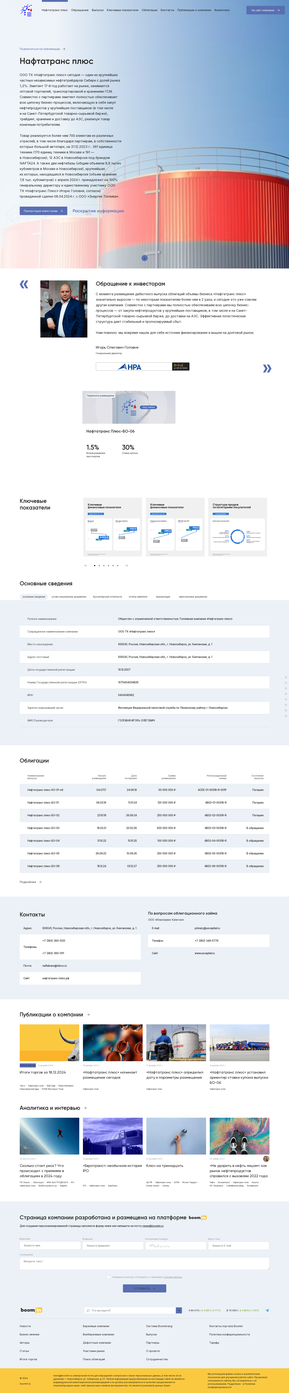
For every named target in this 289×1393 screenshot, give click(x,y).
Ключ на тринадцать (164, 1165)
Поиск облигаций (94, 1359)
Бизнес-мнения (29, 1334)
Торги (22, 1086)
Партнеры (152, 1342)
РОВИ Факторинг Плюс (53, 1089)
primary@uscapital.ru (207, 928)
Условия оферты (173, 1277)
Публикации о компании (194, 10)
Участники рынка (94, 1350)
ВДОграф (51, 1086)
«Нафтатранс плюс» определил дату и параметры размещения (174, 1075)
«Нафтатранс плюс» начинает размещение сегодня (110, 1075)
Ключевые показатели (122, 10)
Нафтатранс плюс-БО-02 (43, 815)
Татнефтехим (252, 1186)
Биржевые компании (96, 1326)
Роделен (63, 1186)
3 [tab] (104, 565)
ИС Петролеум (216, 1186)
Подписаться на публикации (40, 49)
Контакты (167, 10)
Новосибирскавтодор (29, 1089)
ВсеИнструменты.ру (48, 1186)
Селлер (165, 1186)
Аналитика (221, 10)
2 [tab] (99, 565)
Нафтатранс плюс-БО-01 (43, 802)
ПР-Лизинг (25, 1182)
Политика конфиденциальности (229, 1334)
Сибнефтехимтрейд (235, 1186)
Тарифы (214, 1342)
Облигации (149, 10)
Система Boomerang (159, 1326)
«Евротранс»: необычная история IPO (112, 1168)
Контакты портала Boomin (226, 1326)
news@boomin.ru (152, 1225)
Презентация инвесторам (41, 210)
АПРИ (176, 1182)
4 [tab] (108, 565)
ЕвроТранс (112, 1186)
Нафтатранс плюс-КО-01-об (45, 789)
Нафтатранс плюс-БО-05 (43, 853)
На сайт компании (262, 10)
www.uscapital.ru (205, 953)
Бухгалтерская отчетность (107, 596)
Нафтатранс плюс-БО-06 (43, 866)
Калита (255, 1182)
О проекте (153, 1350)
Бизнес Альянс (152, 1186)
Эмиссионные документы (193, 596)
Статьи (24, 1350)
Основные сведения (33, 596)
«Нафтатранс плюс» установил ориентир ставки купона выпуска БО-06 (239, 1077)
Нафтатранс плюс (55, 10)
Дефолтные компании (97, 1342)
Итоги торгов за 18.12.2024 (43, 1072)
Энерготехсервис (66, 1086)
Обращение (80, 10)
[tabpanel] (128, 428)
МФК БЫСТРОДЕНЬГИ (57, 1182)
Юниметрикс (224, 1182)
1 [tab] (94, 565)
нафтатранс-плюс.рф (55, 978)
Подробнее (28, 882)
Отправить (142, 1288)
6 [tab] (117, 565)
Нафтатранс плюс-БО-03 (43, 828)
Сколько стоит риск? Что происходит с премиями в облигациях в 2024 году (42, 1170)
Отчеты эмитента (138, 596)
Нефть (212, 1182)
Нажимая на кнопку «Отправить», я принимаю (147, 1277)
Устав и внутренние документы (69, 596)
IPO (72, 1182)
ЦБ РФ (149, 1182)
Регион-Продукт (189, 1182)
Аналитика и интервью (50, 1108)
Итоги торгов (28, 1065)
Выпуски (98, 10)
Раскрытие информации (98, 210)
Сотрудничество (157, 1359)
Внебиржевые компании (98, 1334)
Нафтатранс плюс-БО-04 (43, 840)
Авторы (24, 1342)
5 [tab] (113, 565)
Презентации (163, 596)
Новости (25, 1326)
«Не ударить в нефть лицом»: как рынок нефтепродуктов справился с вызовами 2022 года (239, 1170)
